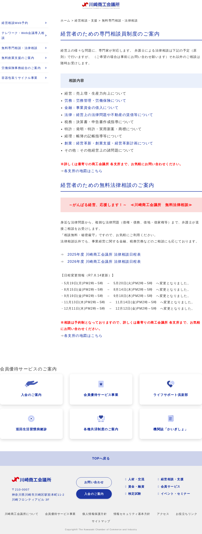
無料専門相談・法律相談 (20, 48)
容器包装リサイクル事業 (20, 77)
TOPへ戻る (101, 458)
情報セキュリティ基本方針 (132, 513)
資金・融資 (136, 486)
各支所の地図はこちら (83, 171)
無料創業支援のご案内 (18, 57)
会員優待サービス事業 (60, 513)
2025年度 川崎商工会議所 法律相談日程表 (104, 254)
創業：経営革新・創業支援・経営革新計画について (108, 143)
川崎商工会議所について (22, 513)
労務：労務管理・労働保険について (95, 101)
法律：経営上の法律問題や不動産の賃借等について (108, 115)
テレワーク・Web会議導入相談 (23, 35)
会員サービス (170, 486)
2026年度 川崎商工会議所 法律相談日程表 (104, 262)
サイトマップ (101, 521)
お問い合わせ (94, 482)
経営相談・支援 (172, 479)
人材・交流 (136, 479)
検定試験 (134, 493)
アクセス (163, 513)
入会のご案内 (94, 493)
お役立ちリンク (186, 513)
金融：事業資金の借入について (91, 108)
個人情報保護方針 (94, 513)
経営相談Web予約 (15, 22)
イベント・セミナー (175, 493)
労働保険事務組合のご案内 (21, 68)
